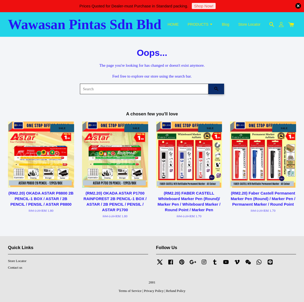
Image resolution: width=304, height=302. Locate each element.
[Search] (144, 89)
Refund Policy (175, 291)
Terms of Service (130, 291)
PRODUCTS (200, 24)
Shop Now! (203, 6)
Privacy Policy (154, 291)
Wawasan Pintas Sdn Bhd (84, 24)
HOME (173, 24)
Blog (225, 24)
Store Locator (249, 24)
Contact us (15, 267)
